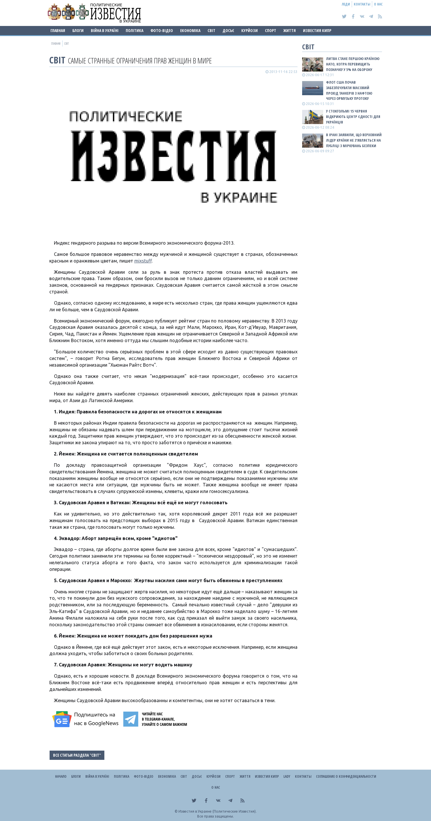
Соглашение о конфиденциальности (346, 776)
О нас (378, 4)
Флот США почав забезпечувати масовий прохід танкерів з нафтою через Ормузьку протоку (349, 90)
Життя (289, 30)
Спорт (270, 30)
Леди (346, 4)
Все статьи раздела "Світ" (77, 755)
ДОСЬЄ (228, 30)
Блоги (78, 30)
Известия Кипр (317, 30)
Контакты (362, 4)
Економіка (190, 30)
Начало (61, 776)
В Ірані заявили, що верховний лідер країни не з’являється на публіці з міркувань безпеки (354, 140)
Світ (211, 30)
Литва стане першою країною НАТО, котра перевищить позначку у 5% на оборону (352, 64)
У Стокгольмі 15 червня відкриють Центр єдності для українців (353, 116)
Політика (134, 30)
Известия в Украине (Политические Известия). (217, 811)
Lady (286, 776)
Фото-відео (161, 30)
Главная (57, 30)
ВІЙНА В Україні (104, 30)
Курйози (249, 30)
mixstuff (143, 260)
